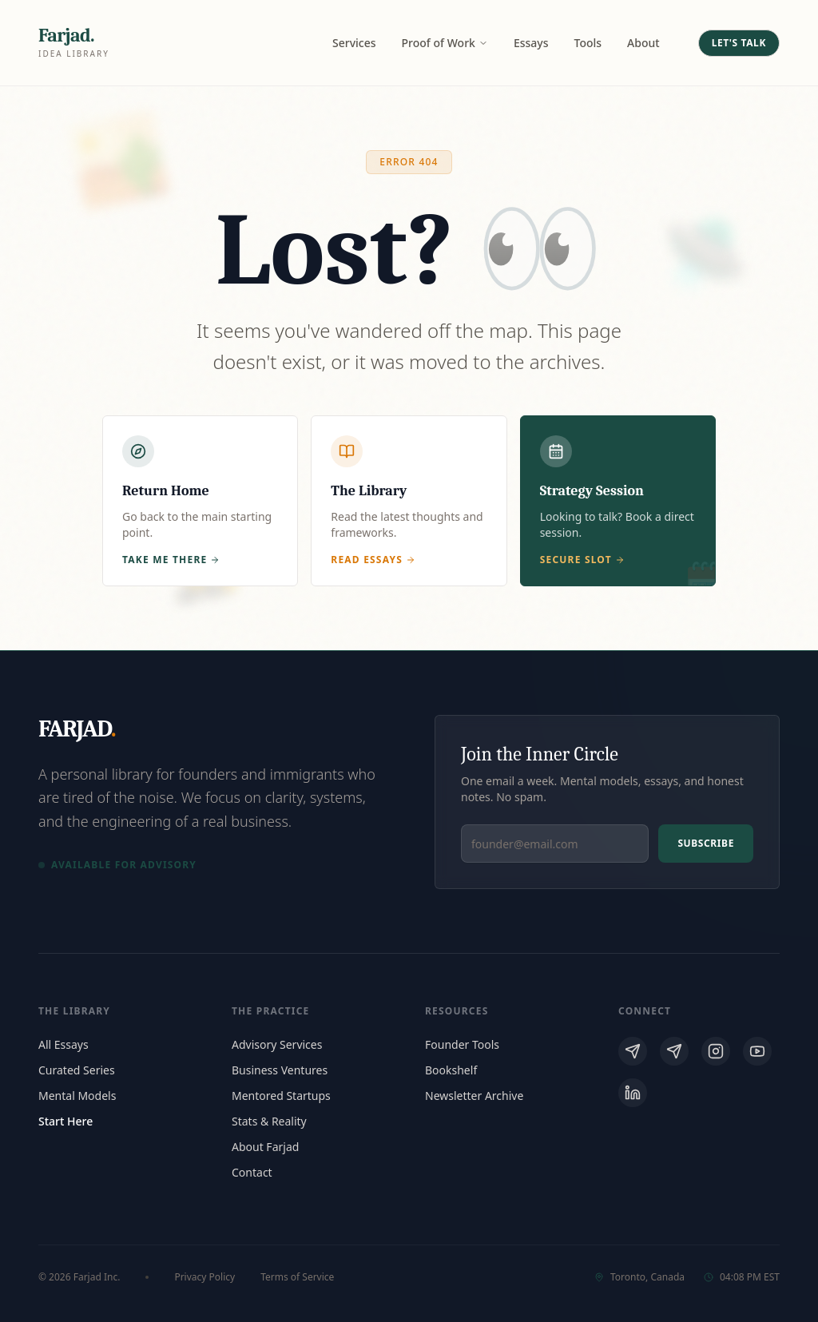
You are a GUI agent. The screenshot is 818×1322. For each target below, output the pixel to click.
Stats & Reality (269, 1121)
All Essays (63, 1044)
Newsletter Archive (474, 1095)
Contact (252, 1172)
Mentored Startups (281, 1095)
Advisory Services (277, 1044)
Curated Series (76, 1070)
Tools (588, 42)
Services (354, 42)
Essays (531, 42)
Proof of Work (445, 42)
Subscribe (705, 843)
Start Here (65, 1121)
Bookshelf (451, 1070)
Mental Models (77, 1095)
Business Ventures (280, 1070)
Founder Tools (462, 1044)
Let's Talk (739, 43)
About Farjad (265, 1146)
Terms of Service (297, 1277)
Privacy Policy (204, 1277)
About (643, 42)
